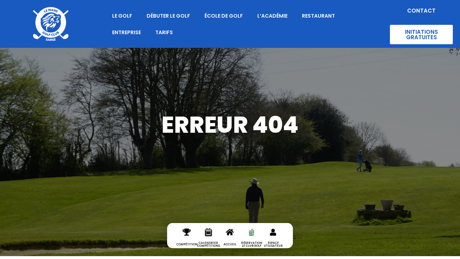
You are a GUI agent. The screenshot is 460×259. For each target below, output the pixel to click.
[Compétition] (187, 238)
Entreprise (126, 32)
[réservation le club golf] (251, 238)
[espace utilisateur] (273, 238)
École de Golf (223, 15)
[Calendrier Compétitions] (208, 238)
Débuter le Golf (168, 15)
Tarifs (164, 32)
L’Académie (272, 15)
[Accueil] (230, 238)
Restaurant (318, 15)
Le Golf (122, 15)
